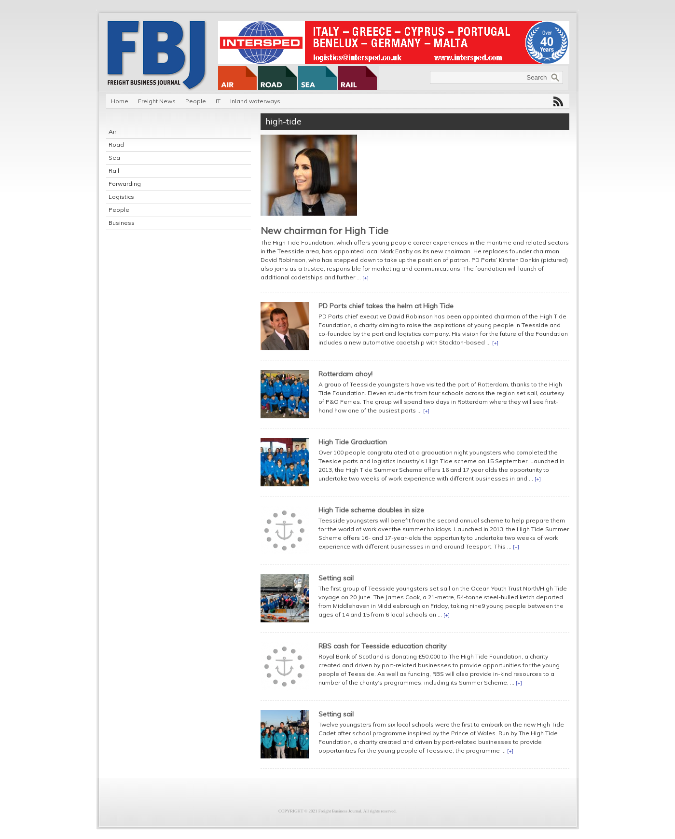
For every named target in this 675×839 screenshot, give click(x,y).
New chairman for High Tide (324, 230)
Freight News (157, 101)
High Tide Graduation (352, 442)
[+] (365, 278)
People (195, 101)
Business (122, 222)
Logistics (121, 196)
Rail (114, 170)
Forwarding (125, 183)
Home (119, 101)
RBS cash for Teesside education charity (382, 646)
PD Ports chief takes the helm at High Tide (386, 306)
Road (116, 144)
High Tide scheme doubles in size (371, 510)
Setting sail (336, 578)
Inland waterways (255, 101)
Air (112, 131)
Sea (114, 157)
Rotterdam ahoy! (345, 374)
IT (218, 101)
